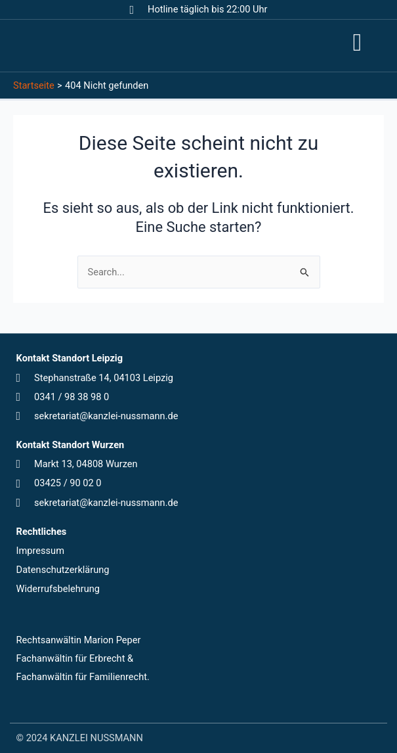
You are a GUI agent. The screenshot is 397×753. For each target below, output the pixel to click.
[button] (356, 42)
